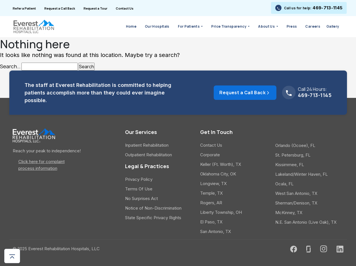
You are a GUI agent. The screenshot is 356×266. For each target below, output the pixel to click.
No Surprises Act (141, 198)
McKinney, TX (288, 212)
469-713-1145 (327, 7)
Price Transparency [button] (229, 26)
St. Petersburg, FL (293, 155)
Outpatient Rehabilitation (148, 154)
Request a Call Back (59, 8)
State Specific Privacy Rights (153, 217)
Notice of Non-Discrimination (153, 208)
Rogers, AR (211, 202)
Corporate (210, 154)
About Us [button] (266, 26)
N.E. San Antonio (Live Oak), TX (306, 222)
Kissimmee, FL (289, 164)
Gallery (332, 26)
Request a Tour (95, 8)
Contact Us (125, 8)
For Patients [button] (189, 26)
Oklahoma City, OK (218, 174)
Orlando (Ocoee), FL (295, 145)
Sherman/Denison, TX (296, 203)
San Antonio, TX (215, 231)
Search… (10, 66)
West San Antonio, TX (296, 193)
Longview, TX (213, 183)
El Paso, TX (211, 222)
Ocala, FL (284, 183)
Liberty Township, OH (221, 212)
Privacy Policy (138, 179)
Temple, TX (211, 193)
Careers (312, 26)
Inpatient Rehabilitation (147, 145)
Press (292, 26)
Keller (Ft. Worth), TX (220, 164)
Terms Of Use (138, 189)
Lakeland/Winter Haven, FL (301, 174)
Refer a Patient (24, 8)
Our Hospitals (157, 26)
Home (131, 26)
